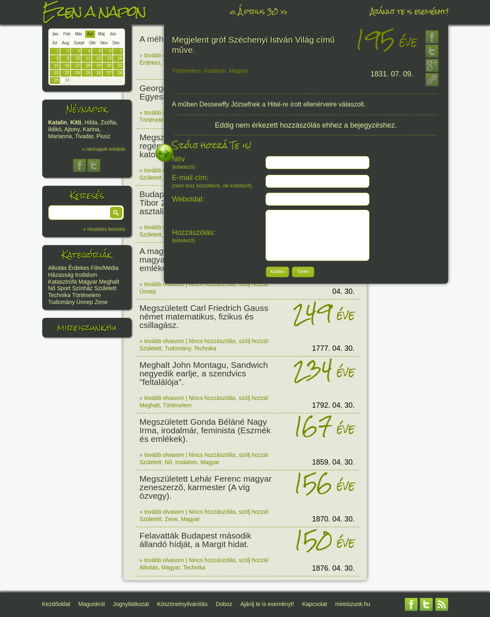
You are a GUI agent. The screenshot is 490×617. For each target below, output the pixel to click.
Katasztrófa (62, 281)
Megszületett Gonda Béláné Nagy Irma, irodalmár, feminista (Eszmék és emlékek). (205, 430)
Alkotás (57, 268)
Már (78, 34)
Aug (65, 43)
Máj (101, 34)
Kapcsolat (314, 604)
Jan (55, 34)
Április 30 (258, 11)
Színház (82, 288)
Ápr (90, 34)
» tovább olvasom (162, 55)
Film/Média (105, 268)
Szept (79, 43)
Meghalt (109, 281)
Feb (66, 34)
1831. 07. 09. (392, 74)
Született (105, 288)
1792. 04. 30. (333, 405)
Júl (54, 43)
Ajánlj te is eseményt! (409, 11)
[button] (116, 212)
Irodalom (86, 275)
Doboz (224, 604)
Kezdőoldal (56, 604)
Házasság (60, 275)
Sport (63, 288)
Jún (113, 34)
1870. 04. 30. (333, 519)
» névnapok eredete (103, 149)
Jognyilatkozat (131, 604)
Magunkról (91, 604)
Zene (101, 302)
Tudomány (61, 302)
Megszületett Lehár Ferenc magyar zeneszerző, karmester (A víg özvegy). (206, 487)
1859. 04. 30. (333, 462)
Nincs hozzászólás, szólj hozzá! (229, 284)
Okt (92, 43)
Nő (52, 288)
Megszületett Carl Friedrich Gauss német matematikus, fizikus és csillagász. (204, 316)
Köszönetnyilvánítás (182, 604)
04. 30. (343, 291)
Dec (116, 43)
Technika (59, 295)
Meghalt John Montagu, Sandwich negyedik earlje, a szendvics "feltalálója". (204, 373)
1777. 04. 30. (333, 348)
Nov (104, 43)
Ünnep (84, 302)
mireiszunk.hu (87, 327)
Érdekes (78, 268)
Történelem (86, 295)
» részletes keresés (104, 229)
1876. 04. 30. (333, 568)
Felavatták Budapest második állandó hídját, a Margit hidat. (195, 539)
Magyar (87, 281)
